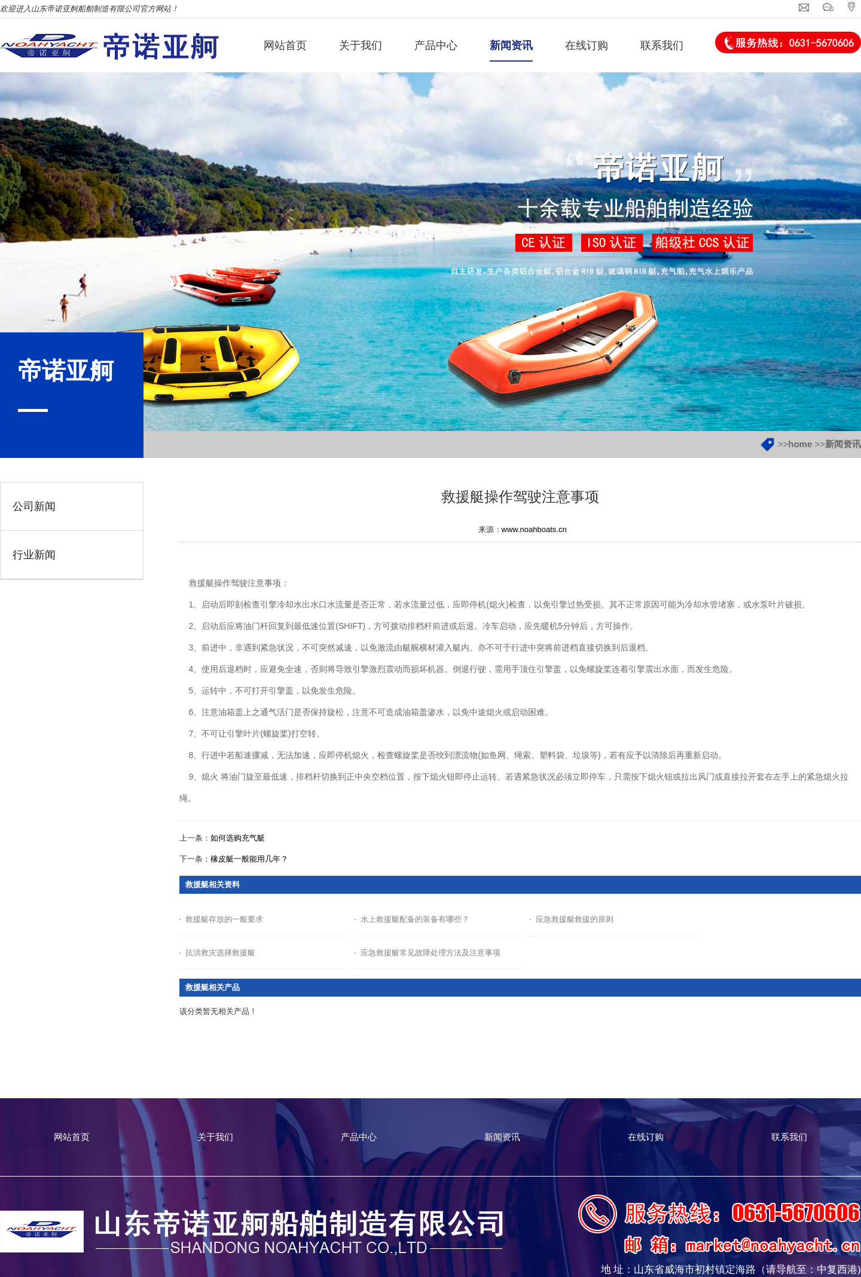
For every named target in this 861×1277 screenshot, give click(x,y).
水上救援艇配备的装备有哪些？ (415, 919)
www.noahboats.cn (534, 529)
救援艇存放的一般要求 (224, 919)
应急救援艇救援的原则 (574, 919)
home (800, 444)
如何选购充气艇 (237, 837)
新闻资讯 (843, 444)
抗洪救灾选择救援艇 (220, 952)
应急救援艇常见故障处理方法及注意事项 (430, 952)
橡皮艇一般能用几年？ (249, 858)
